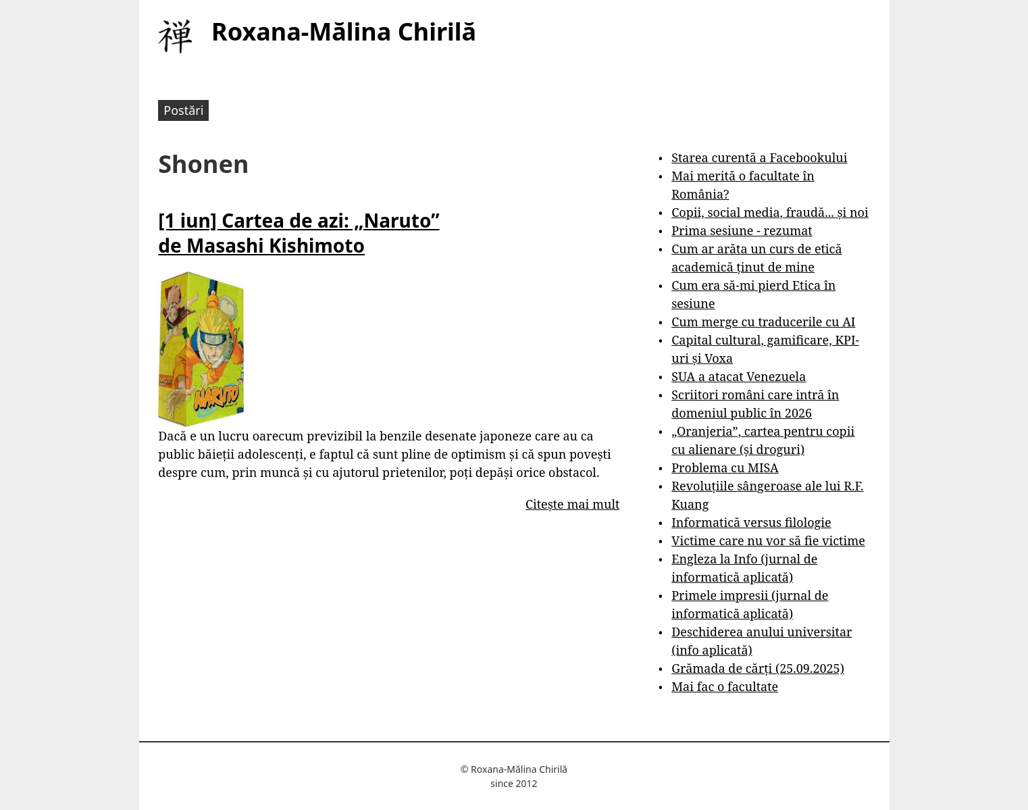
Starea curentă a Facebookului (759, 157)
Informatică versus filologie (751, 522)
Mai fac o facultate (724, 686)
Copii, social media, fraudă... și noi (769, 212)
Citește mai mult (572, 504)
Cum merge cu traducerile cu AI (763, 321)
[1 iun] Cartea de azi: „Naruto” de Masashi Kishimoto (298, 232)
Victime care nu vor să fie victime (768, 540)
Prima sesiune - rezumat (741, 230)
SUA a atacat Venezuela (738, 376)
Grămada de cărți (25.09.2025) (757, 668)
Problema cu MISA (724, 467)
